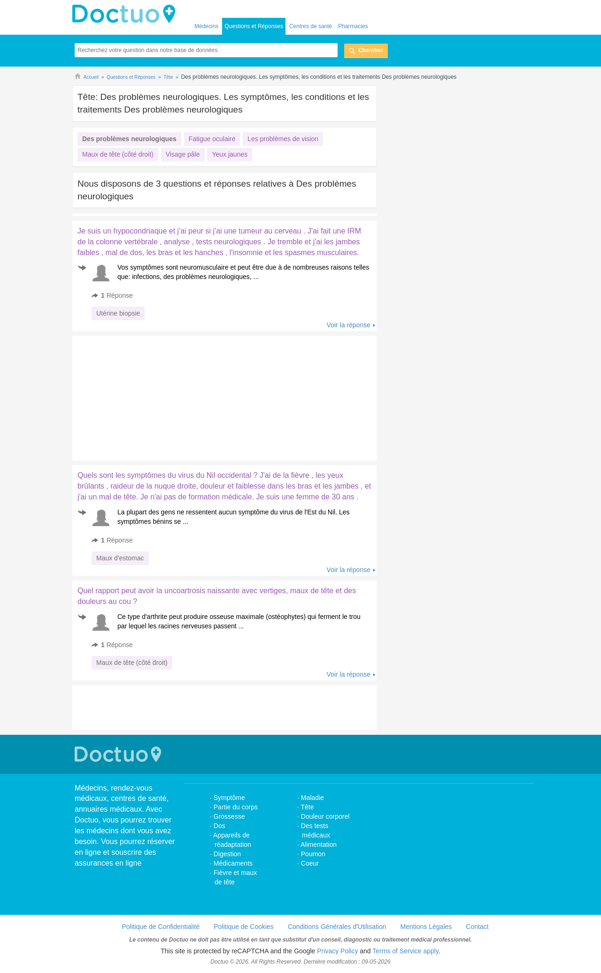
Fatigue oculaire (212, 139)
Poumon (313, 854)
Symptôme (229, 797)
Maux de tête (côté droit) (118, 154)
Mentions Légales (426, 926)
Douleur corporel (325, 816)
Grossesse (229, 816)
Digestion (228, 854)
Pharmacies (353, 26)
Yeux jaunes (229, 154)
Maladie (312, 797)
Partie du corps (237, 807)
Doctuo (126, 14)
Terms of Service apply (405, 951)
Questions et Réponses (253, 26)
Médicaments (233, 863)
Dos (219, 826)
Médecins (206, 26)
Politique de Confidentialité (161, 926)
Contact (477, 926)
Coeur (310, 863)
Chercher (370, 50)
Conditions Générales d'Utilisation (337, 926)
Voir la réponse (348, 325)
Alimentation (318, 844)
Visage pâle (183, 154)
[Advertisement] (144, 395)
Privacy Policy (337, 951)
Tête (307, 807)
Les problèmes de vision (282, 139)
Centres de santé (310, 26)
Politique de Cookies (244, 926)
